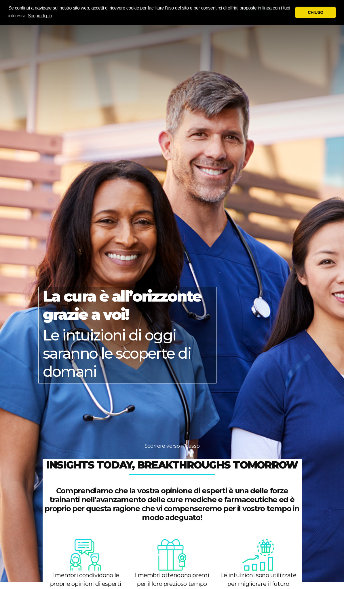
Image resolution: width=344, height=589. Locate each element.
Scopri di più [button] (40, 15)
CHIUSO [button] (315, 12)
